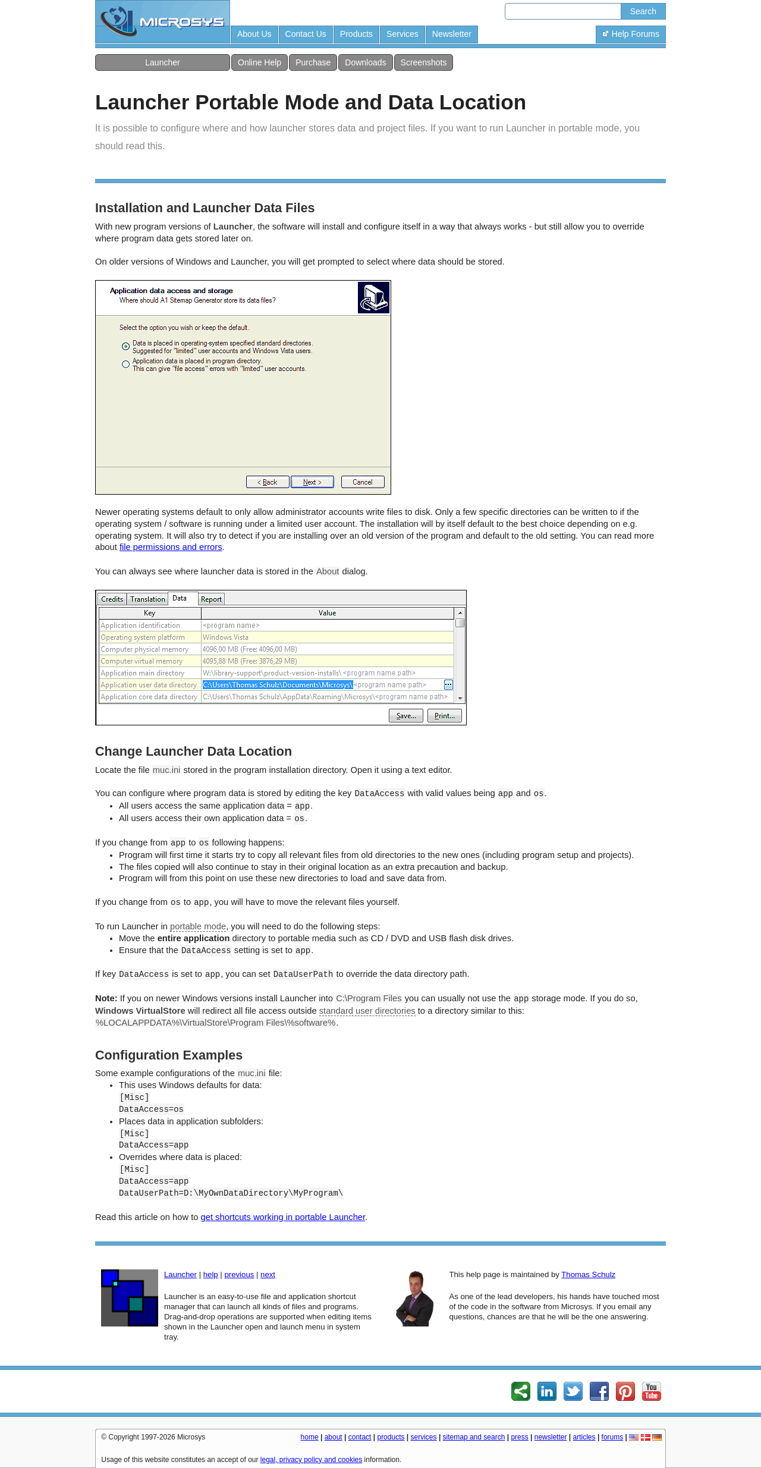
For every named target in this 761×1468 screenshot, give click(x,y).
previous (239, 1274)
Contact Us (305, 34)
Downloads (365, 62)
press (519, 1437)
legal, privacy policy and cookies (311, 1460)
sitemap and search (474, 1437)
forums (613, 1437)
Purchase (313, 62)
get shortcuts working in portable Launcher (283, 1217)
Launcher (162, 62)
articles (584, 1437)
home (310, 1437)
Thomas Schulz (588, 1274)
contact (360, 1437)
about (333, 1437)
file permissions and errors (171, 547)
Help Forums (630, 34)
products (390, 1437)
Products (356, 34)
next (267, 1274)
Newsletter (451, 34)
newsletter (550, 1437)
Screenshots (424, 62)
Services (402, 34)
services (424, 1437)
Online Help (259, 62)
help (210, 1274)
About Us (254, 34)
